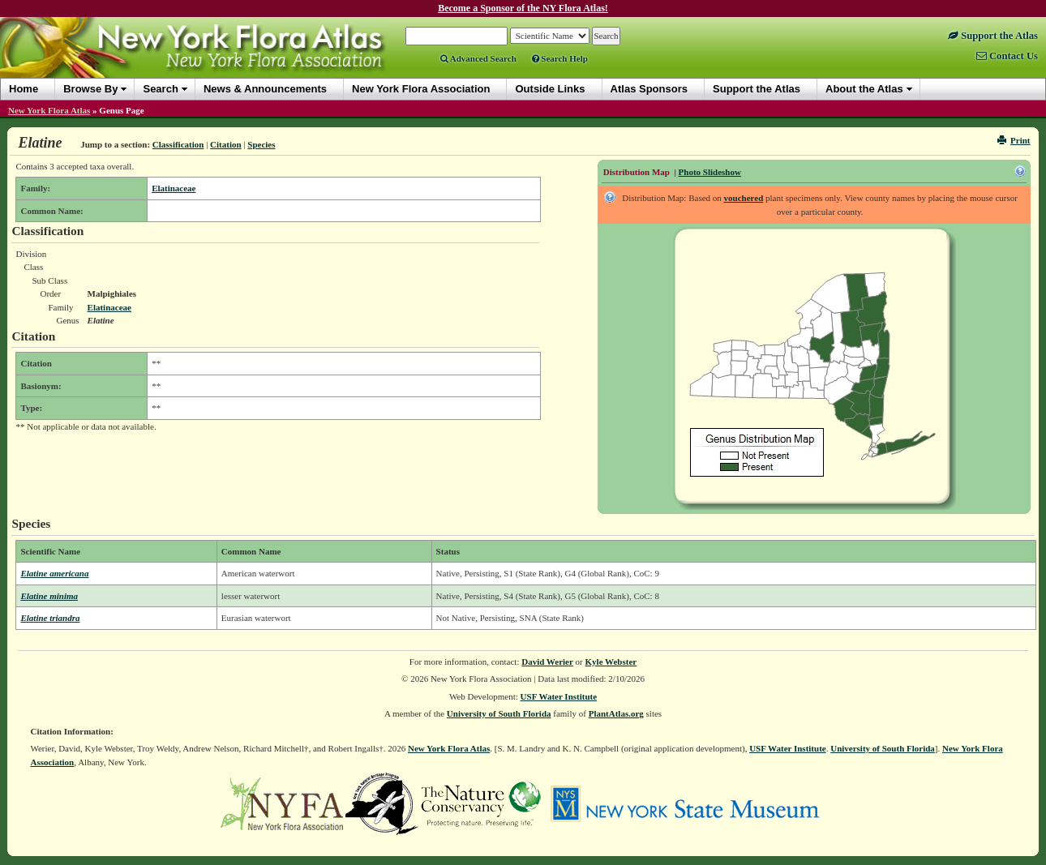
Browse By (90, 89)
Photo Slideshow (710, 172)
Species (261, 144)
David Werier (547, 661)
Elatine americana (54, 573)
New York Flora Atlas (49, 110)
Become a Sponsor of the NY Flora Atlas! (523, 8)
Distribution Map (636, 172)
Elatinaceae (173, 188)
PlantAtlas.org (616, 713)
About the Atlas (864, 89)
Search (160, 89)
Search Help (560, 58)
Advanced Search (478, 58)
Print (1014, 140)
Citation (226, 144)
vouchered (744, 198)
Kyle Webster (611, 661)
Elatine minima (49, 596)
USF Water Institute (559, 696)
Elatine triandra (49, 618)
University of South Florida (499, 713)
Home (23, 89)
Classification (178, 144)
